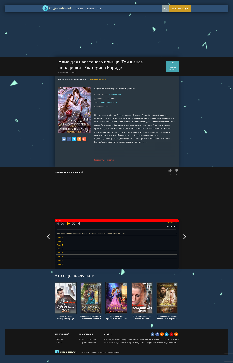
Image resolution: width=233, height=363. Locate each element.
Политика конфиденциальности (95, 339)
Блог (99, 8)
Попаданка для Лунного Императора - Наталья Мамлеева (90, 317)
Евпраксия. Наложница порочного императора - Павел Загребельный (167, 317)
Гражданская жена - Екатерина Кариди (142, 317)
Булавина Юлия (114, 94)
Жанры (90, 8)
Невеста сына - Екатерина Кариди (65, 317)
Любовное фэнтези (125, 88)
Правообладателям (89, 342)
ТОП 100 (79, 8)
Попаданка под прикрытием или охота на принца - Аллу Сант (116, 317)
